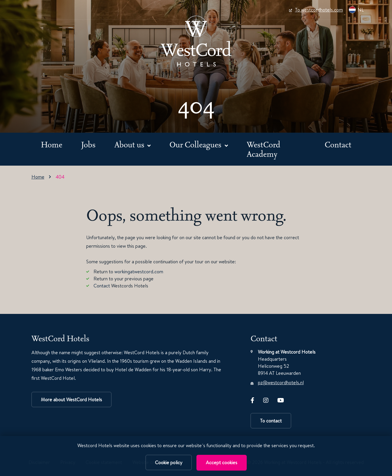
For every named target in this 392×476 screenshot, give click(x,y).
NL (356, 9)
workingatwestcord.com (138, 271)
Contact (338, 144)
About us (130, 144)
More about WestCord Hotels (71, 399)
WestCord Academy (263, 149)
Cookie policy (168, 462)
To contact (271, 420)
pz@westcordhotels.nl (281, 382)
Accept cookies (221, 462)
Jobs (88, 144)
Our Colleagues (196, 144)
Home (51, 144)
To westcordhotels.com (316, 9)
